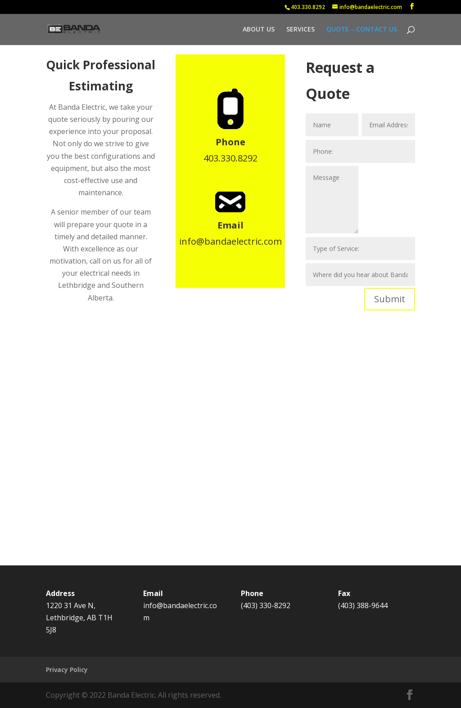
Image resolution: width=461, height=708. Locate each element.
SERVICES (300, 29)
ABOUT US (259, 29)
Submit (389, 299)
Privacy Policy (67, 669)
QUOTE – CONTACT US (361, 29)
